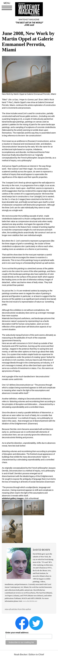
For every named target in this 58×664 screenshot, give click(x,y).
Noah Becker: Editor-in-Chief (29, 654)
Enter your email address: (17, 632)
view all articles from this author (18, 609)
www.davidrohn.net (30, 601)
